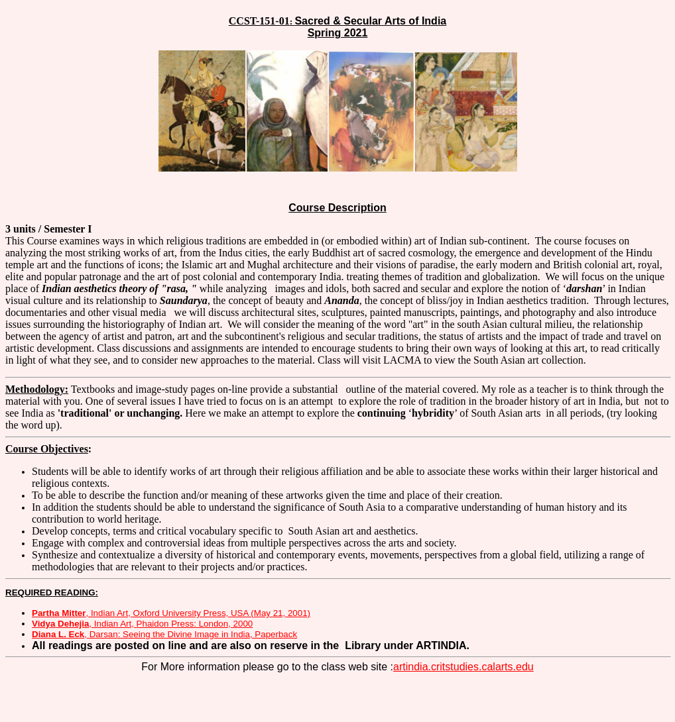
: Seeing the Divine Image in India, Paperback (193, 634)
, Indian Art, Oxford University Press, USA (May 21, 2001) (171, 613)
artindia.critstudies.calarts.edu (463, 666)
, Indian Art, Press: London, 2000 (142, 624)
